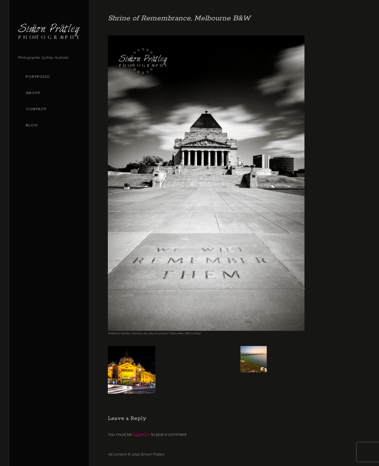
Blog (32, 125)
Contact (36, 109)
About (33, 93)
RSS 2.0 (189, 333)
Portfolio (38, 77)
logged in (141, 434)
